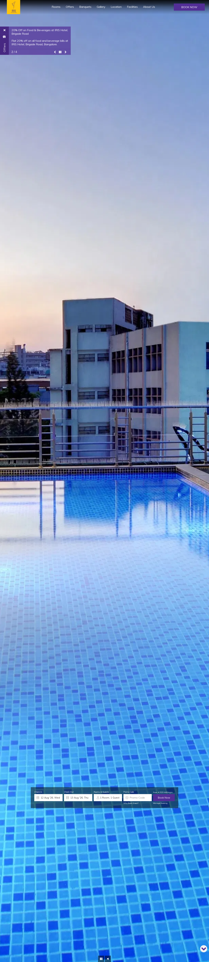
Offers (70, 6)
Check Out (69, 792)
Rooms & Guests (101, 792)
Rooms (56, 6)
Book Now (189, 7)
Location (116, 6)
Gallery (101, 6)
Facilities (132, 6)
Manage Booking (160, 803)
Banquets (85, 6)
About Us (149, 6)
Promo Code (128, 792)
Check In (38, 792)
